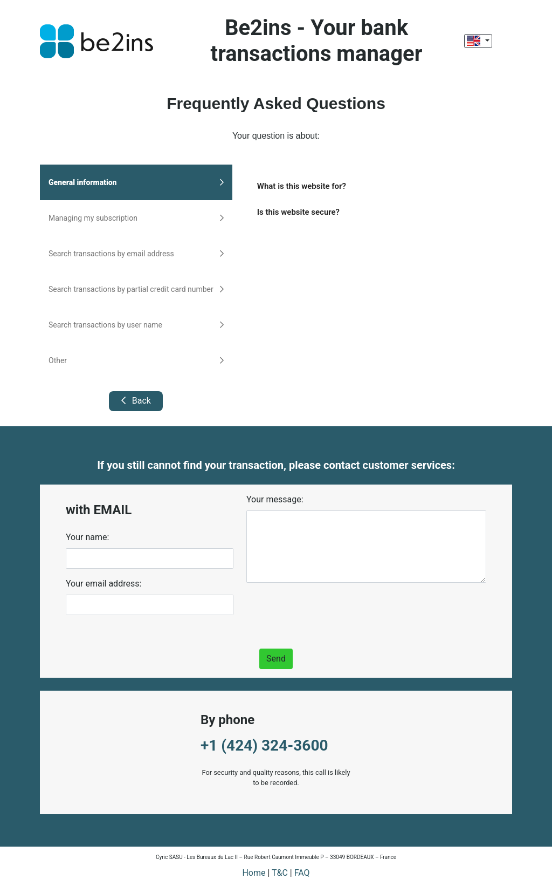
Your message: (274, 499)
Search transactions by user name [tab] (136, 325)
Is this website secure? (298, 212)
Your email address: (103, 583)
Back (136, 401)
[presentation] (328, 612)
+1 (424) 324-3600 (264, 745)
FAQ (302, 873)
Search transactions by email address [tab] (136, 253)
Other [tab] (136, 360)
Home (253, 873)
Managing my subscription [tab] (136, 218)
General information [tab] (136, 182)
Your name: (87, 537)
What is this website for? (301, 186)
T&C (280, 873)
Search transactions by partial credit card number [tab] (136, 289)
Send (276, 658)
